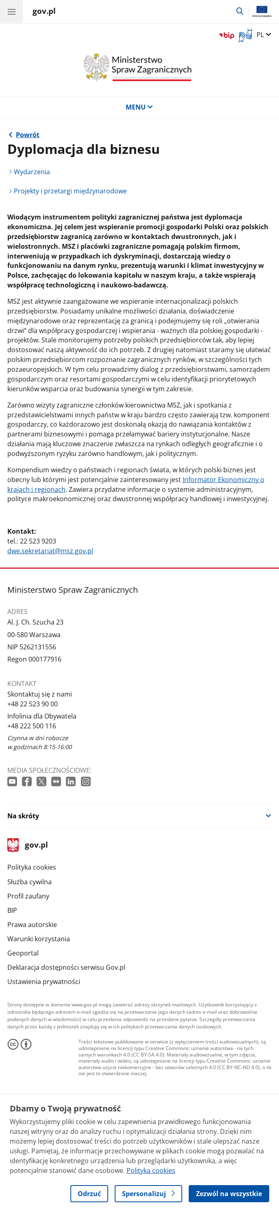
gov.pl (27, 845)
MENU (139, 107)
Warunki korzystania (38, 938)
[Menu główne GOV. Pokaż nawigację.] (11, 11)
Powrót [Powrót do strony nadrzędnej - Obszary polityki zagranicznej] (27, 134)
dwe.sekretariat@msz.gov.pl (50, 550)
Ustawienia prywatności (43, 981)
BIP (12, 910)
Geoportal (23, 953)
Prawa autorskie (32, 924)
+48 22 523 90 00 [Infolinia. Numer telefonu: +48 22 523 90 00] (32, 703)
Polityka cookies (31, 867)
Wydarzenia (32, 171)
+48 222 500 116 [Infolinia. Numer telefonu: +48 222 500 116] (31, 725)
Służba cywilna (29, 881)
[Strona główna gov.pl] (44, 12)
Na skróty (23, 815)
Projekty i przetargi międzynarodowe (70, 190)
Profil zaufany (28, 896)
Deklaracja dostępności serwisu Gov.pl (66, 967)
